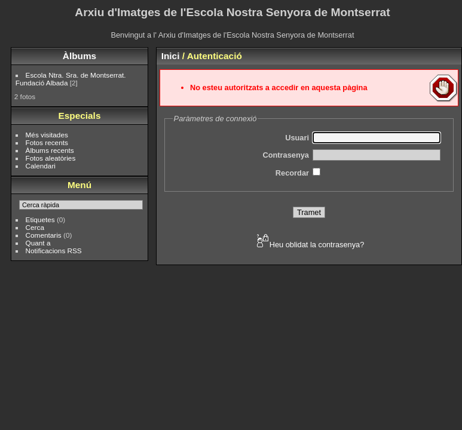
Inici (170, 56)
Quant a (38, 243)
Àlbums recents (50, 150)
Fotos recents (47, 142)
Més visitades (47, 135)
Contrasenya (285, 154)
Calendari (41, 166)
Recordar (292, 172)
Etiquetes (40, 219)
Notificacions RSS (54, 250)
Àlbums (79, 56)
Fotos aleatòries (51, 158)
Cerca (35, 227)
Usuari (297, 137)
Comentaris (44, 235)
